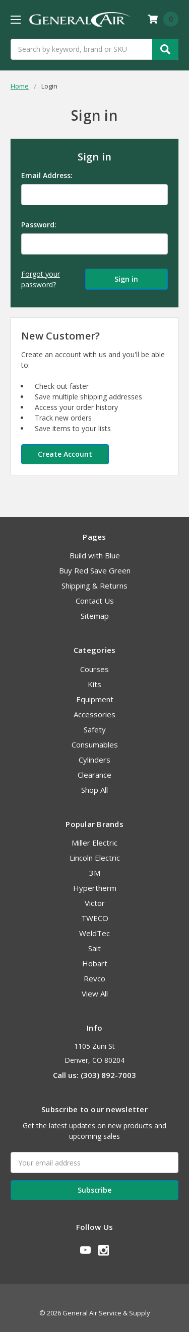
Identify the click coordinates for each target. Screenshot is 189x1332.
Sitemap (95, 616)
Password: (38, 224)
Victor (95, 903)
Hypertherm (94, 888)
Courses (94, 669)
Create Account (65, 454)
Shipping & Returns (94, 585)
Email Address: (47, 175)
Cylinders (94, 760)
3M (94, 873)
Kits (94, 684)
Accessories (94, 714)
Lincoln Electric (95, 858)
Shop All (94, 790)
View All (95, 993)
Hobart (94, 963)
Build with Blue (95, 555)
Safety (95, 729)
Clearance (94, 775)
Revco (94, 978)
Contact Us (95, 601)
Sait (94, 948)
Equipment (94, 699)
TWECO (94, 918)
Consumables (95, 744)
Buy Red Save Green (95, 570)
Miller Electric (94, 843)
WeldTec (94, 933)
